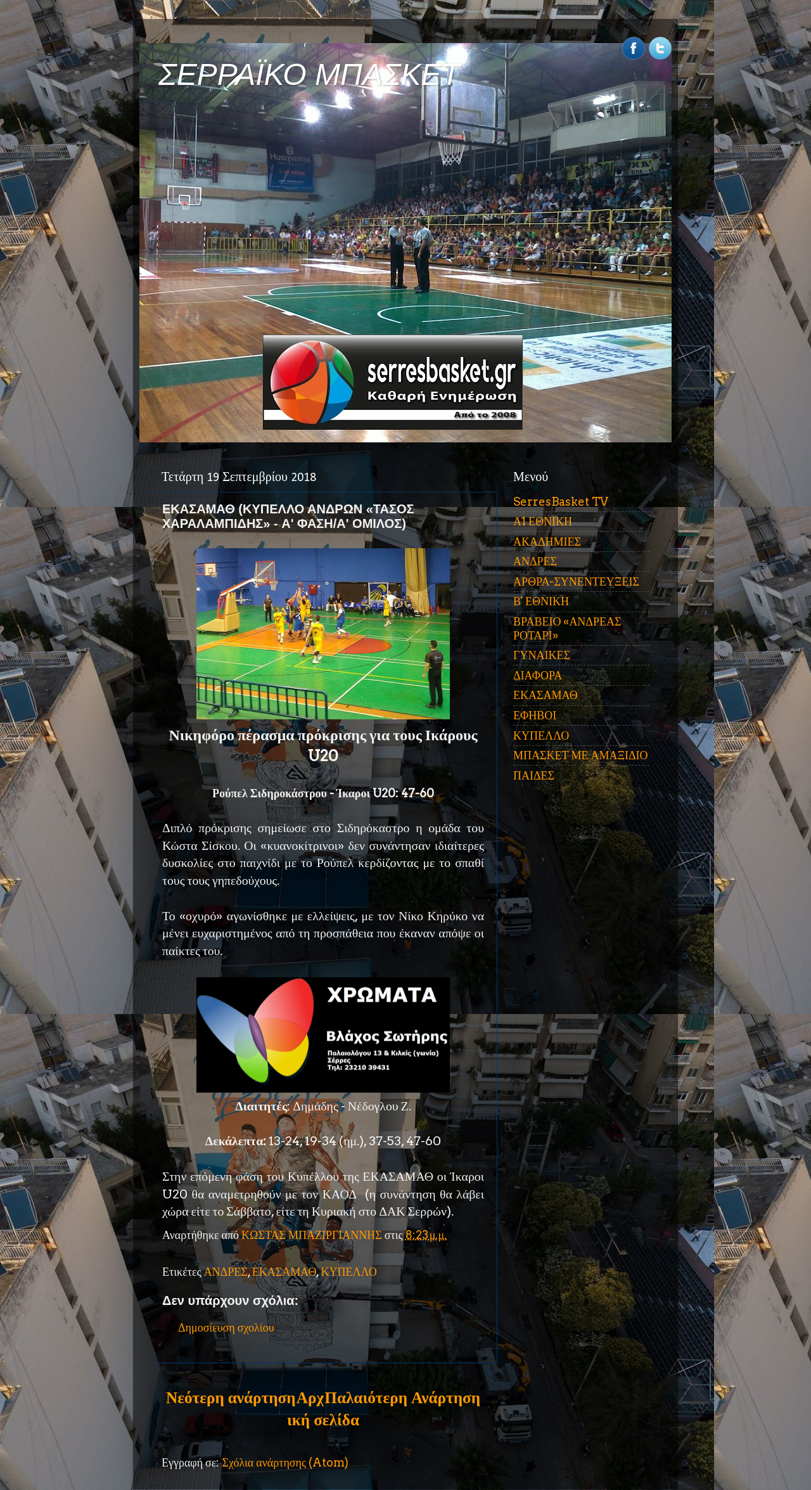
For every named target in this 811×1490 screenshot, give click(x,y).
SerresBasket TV (560, 501)
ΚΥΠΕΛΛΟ (348, 1271)
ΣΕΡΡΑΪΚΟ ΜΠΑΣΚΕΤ (309, 74)
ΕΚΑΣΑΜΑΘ (284, 1271)
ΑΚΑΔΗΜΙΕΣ (547, 541)
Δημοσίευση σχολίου (226, 1327)
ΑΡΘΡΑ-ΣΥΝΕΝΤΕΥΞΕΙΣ (576, 581)
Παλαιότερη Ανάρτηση (402, 1397)
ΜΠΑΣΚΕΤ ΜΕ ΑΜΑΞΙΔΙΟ (580, 755)
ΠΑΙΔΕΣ (533, 775)
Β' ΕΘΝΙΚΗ (541, 601)
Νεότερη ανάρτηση (230, 1397)
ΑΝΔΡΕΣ (226, 1271)
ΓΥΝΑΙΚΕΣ (541, 655)
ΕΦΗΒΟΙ (534, 715)
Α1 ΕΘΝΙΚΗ (542, 521)
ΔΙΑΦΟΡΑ (537, 675)
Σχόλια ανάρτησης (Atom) (285, 1462)
